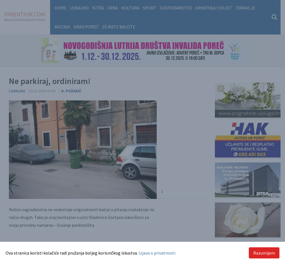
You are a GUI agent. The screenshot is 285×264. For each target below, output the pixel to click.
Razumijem (264, 253)
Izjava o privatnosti (157, 253)
